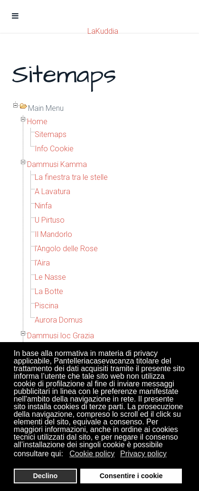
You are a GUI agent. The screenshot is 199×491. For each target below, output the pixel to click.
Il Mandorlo (53, 234)
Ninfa (43, 205)
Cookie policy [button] (91, 454)
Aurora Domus (59, 319)
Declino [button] (45, 476)
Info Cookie (54, 148)
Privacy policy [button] (143, 454)
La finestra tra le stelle (71, 177)
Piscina (46, 305)
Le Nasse (50, 277)
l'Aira (42, 262)
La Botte (49, 291)
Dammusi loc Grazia (60, 335)
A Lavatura (52, 191)
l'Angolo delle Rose (66, 248)
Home (37, 121)
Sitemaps (50, 134)
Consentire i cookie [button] (131, 476)
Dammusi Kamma (57, 164)
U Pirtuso (50, 220)
